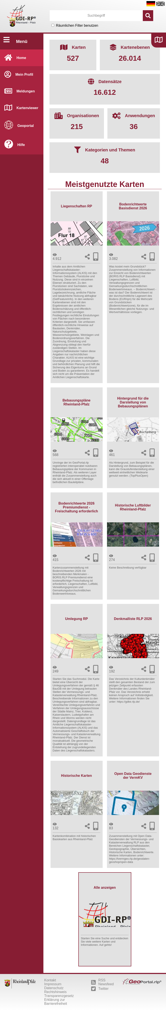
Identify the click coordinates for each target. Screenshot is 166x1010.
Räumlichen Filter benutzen (77, 25)
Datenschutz (54, 988)
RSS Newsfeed (102, 982)
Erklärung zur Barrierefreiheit (55, 1001)
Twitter (99, 988)
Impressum (52, 984)
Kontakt (50, 980)
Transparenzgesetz (59, 996)
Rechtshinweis (55, 992)
